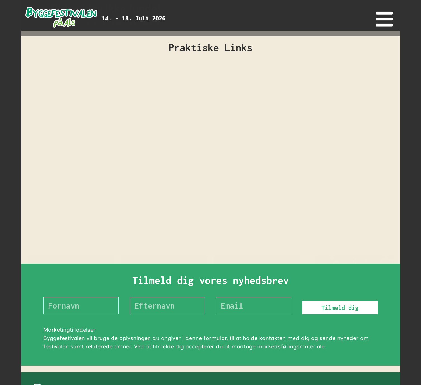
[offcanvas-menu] (384, 19)
